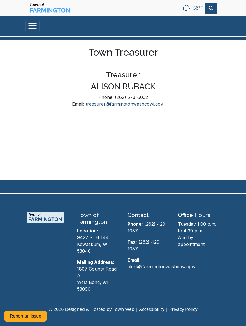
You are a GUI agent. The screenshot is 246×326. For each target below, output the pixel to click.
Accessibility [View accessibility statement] (151, 309)
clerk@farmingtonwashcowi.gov (161, 266)
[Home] (50, 8)
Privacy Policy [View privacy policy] (183, 309)
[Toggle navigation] (32, 25)
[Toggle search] (211, 8)
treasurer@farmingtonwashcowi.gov (124, 104)
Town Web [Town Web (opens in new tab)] (123, 309)
